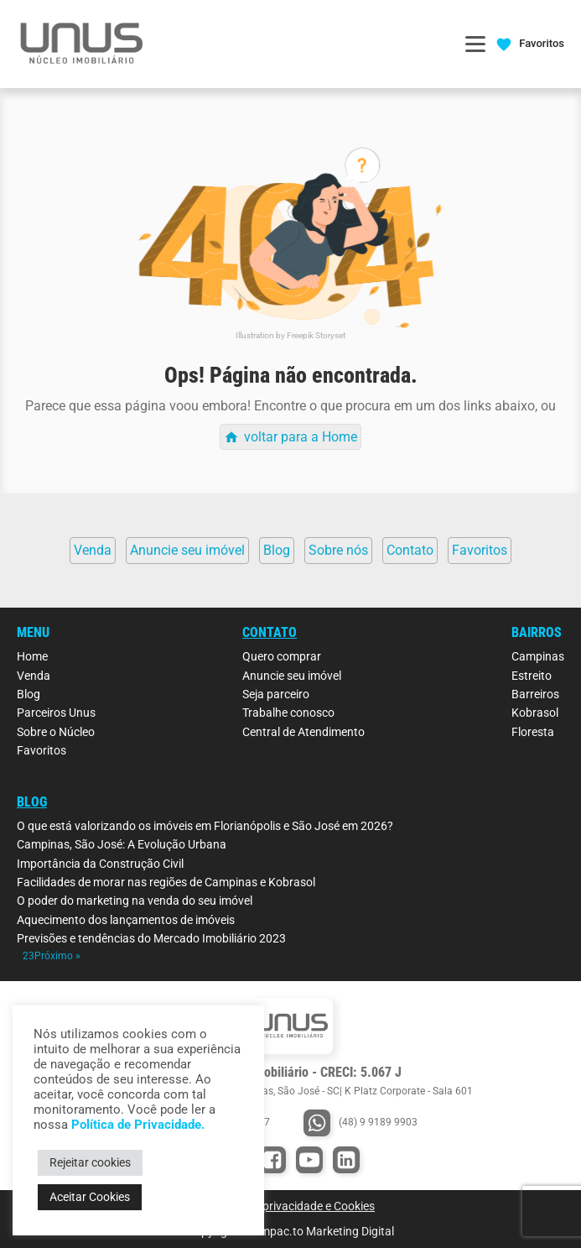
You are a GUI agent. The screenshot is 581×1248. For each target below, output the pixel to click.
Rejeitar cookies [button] (90, 1162)
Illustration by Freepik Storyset (290, 335)
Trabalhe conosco (288, 712)
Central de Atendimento (303, 732)
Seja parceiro (275, 694)
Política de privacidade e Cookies (290, 1206)
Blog (28, 694)
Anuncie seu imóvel (291, 675)
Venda (33, 675)
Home (32, 656)
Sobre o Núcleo (56, 732)
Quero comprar (281, 656)
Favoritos (41, 750)
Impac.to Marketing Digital (325, 1231)
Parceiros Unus (56, 712)
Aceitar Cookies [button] (89, 1197)
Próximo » (57, 956)
